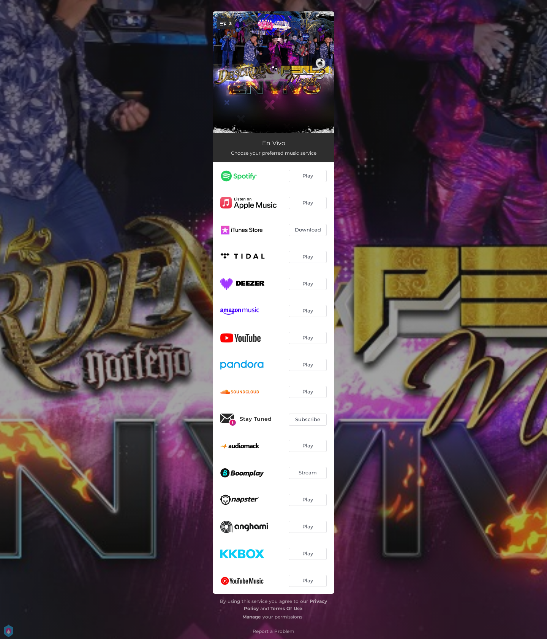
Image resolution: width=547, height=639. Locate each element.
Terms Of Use (286, 608)
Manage (251, 617)
